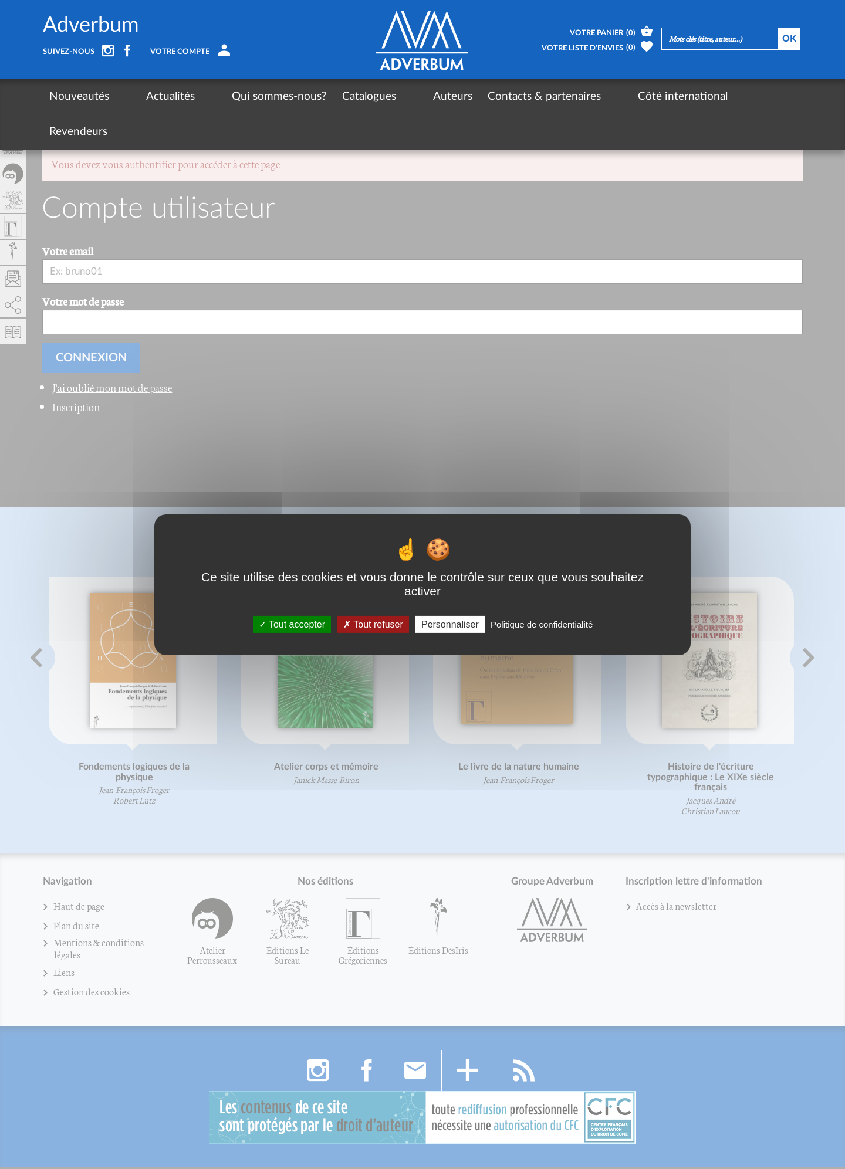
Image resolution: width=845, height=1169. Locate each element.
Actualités (148, 96)
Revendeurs (685, 96)
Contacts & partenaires (479, 96)
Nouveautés (79, 96)
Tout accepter (292, 624)
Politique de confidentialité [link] (542, 624)
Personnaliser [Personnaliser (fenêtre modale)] (450, 624)
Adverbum (91, 25)
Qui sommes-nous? (235, 96)
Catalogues (326, 96)
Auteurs (387, 96)
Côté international (596, 96)
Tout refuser (373, 624)
